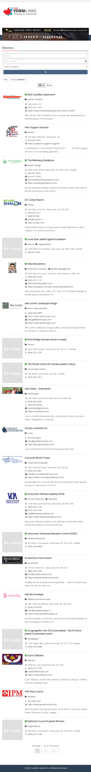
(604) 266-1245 (35, 507)
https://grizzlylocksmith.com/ (41, 444)
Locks (29, 433)
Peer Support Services (37, 127)
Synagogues (32, 638)
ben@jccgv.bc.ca (35, 219)
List (41, 85)
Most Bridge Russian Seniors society (46, 339)
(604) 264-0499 (35, 546)
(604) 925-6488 (35, 646)
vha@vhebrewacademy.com (41, 513)
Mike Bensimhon (36, 263)
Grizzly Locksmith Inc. (36, 428)
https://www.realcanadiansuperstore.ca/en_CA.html (51, 110)
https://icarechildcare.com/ (40, 674)
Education (52, 499)
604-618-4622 (34, 437)
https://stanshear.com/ (38, 411)
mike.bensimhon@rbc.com (40, 283)
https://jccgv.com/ (36, 222)
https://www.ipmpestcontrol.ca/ (42, 704)
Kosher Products (34, 99)
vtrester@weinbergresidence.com (43, 179)
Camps (29, 204)
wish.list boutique (34, 594)
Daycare (30, 660)
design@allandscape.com (39, 319)
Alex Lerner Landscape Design (41, 303)
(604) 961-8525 (35, 276)
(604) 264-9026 (35, 401)
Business (30, 696)
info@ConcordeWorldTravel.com (43, 474)
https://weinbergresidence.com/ (42, 183)
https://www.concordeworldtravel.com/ (46, 477)
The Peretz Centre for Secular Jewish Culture (51, 364)
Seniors (29, 132)
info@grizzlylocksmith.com (40, 441)
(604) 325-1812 (35, 377)
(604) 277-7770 (35, 668)
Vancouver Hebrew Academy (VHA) (45, 494)
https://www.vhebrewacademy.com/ (44, 516)
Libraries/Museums (35, 538)
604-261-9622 (34, 173)
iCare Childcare (35, 655)
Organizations (43, 244)
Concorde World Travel (37, 457)
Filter (6, 79)
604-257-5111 (34, 212)
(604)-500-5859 (35, 313)
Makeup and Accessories (38, 599)
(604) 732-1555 (35, 352)
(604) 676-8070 (35, 607)
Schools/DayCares (34, 499)
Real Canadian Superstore (41, 94)
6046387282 (33, 216)
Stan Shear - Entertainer (38, 388)
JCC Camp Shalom (34, 199)
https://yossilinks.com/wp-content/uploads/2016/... (51, 286)
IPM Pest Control (34, 691)
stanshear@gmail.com (38, 408)
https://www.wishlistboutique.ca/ (43, 613)
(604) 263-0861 (35, 470)
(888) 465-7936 (35, 571)
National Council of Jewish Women (45, 721)
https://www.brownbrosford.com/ (43, 577)
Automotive (31, 563)
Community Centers (35, 369)
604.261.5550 (34, 252)
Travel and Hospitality (36, 462)
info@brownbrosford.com (40, 574)
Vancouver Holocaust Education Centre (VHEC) (52, 533)
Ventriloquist (32, 393)
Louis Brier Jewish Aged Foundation (46, 239)
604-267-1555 (34, 140)
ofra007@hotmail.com (38, 671)
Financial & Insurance (36, 268)
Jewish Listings (33, 165)
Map (49, 85)
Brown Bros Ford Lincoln (38, 558)
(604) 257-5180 (35, 734)
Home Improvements (36, 308)
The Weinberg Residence (40, 160)
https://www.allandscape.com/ (42, 322)
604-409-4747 (34, 701)
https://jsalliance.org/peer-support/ (44, 143)
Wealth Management (59, 268)
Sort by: (18, 79)
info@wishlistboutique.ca (39, 610)
